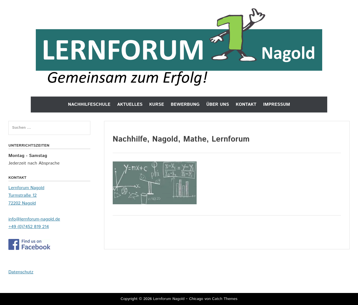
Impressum (276, 104)
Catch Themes (224, 299)
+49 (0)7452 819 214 (28, 227)
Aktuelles (130, 104)
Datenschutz (20, 272)
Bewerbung (185, 104)
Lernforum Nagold (168, 299)
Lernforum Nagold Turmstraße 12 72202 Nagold (26, 195)
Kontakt (246, 104)
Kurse (156, 104)
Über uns (217, 104)
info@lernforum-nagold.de (34, 219)
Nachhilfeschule (89, 104)
